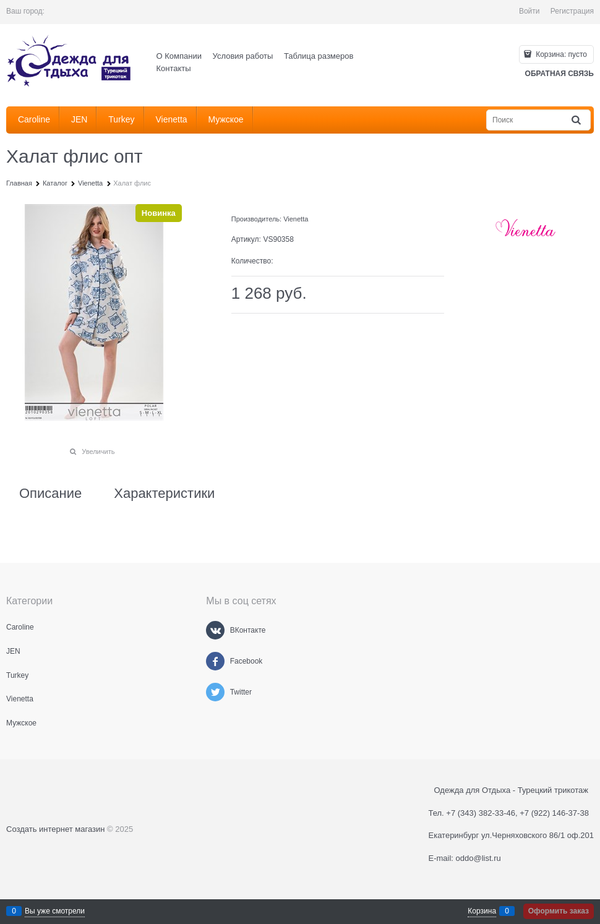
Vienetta (295, 219)
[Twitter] (215, 692)
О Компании (179, 56)
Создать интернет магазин (55, 829)
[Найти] (577, 120)
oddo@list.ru (478, 858)
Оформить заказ (558, 911)
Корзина (482, 911)
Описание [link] (50, 493)
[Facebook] (215, 661)
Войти (529, 11)
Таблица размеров (318, 56)
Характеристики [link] (164, 493)
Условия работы (243, 56)
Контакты (173, 68)
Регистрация (572, 11)
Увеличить (98, 451)
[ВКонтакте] (215, 630)
